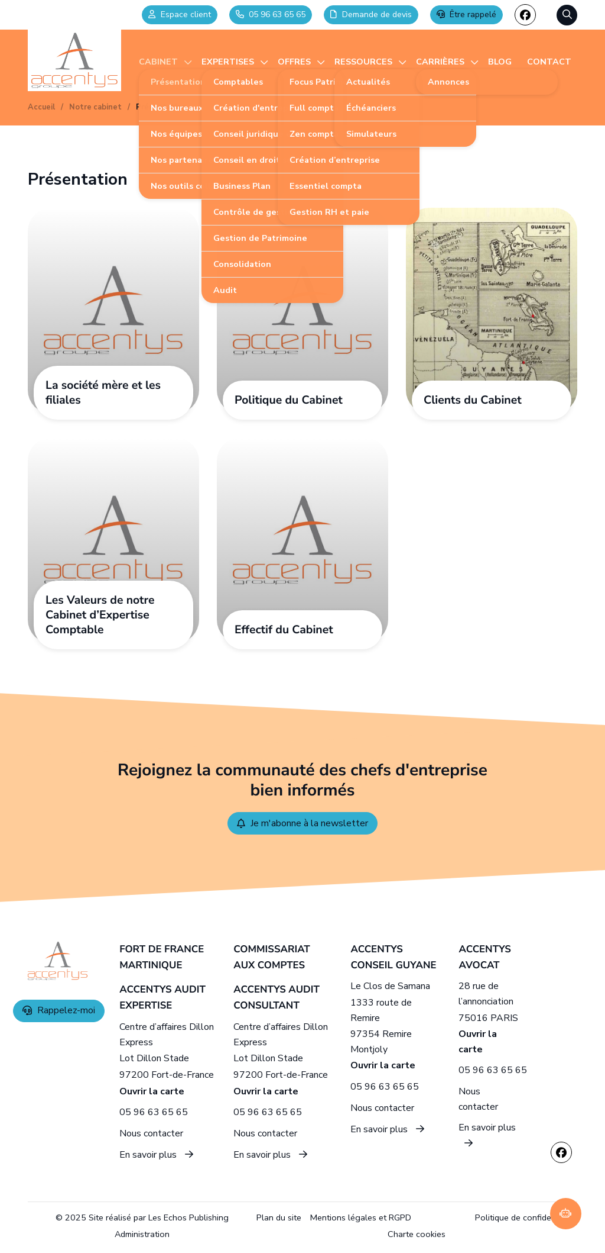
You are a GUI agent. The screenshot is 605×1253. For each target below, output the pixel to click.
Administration (142, 1234)
